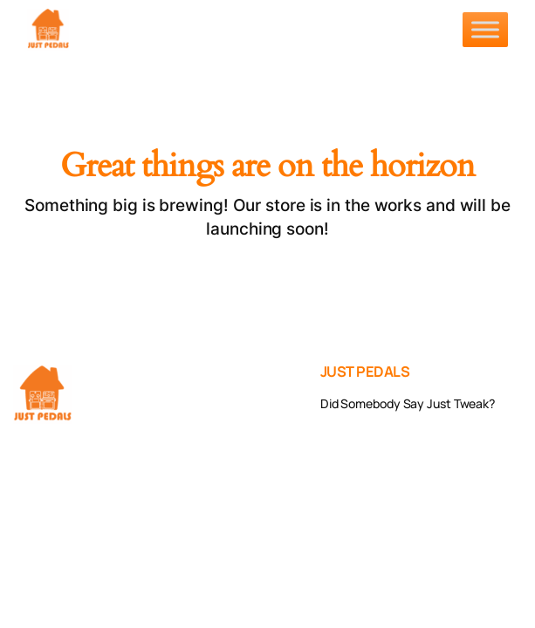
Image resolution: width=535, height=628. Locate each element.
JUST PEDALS (365, 371)
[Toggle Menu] (485, 29)
